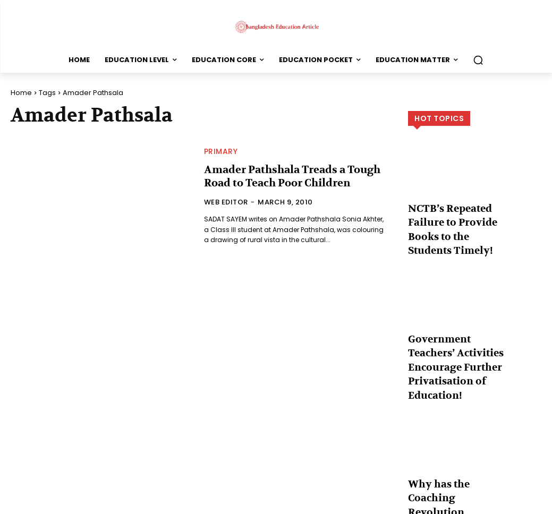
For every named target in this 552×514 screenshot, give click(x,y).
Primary (221, 152)
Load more (474, 480)
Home (21, 93)
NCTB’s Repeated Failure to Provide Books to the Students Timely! (457, 218)
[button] (478, 60)
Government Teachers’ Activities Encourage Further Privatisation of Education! (455, 332)
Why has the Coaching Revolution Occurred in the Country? (454, 445)
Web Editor (226, 201)
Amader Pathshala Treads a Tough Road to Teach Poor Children (284, 176)
